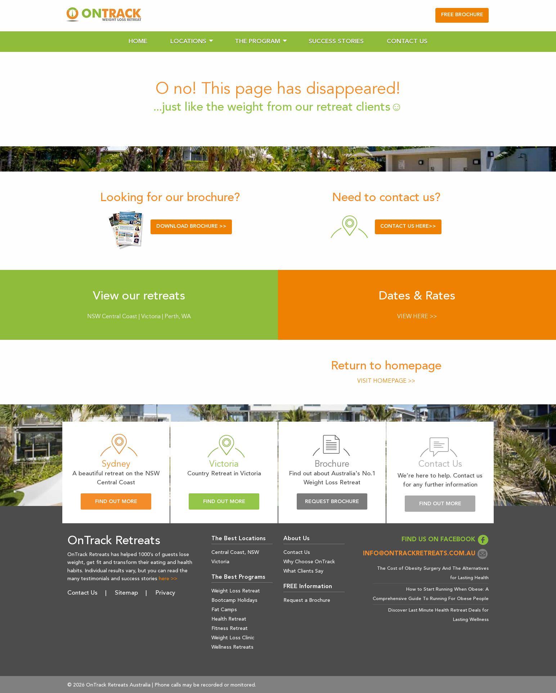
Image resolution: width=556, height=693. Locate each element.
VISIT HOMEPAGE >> (386, 381)
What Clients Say (303, 571)
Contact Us (407, 42)
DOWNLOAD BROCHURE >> (191, 226)
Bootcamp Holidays (234, 600)
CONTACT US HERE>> (408, 226)
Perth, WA (178, 317)
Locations (188, 42)
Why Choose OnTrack (309, 561)
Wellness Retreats (232, 647)
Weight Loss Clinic (232, 637)
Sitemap (126, 593)
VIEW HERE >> (417, 317)
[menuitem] (138, 41)
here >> (168, 578)
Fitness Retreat (229, 628)
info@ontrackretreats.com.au (426, 554)
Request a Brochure (306, 600)
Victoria (151, 317)
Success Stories (336, 42)
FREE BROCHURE (462, 15)
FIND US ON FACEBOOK (445, 540)
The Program (257, 42)
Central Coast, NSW (235, 552)
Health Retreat (228, 619)
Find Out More (116, 502)
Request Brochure (332, 502)
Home (138, 42)
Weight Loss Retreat (235, 591)
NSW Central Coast (112, 317)
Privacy (165, 593)
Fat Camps (224, 609)
